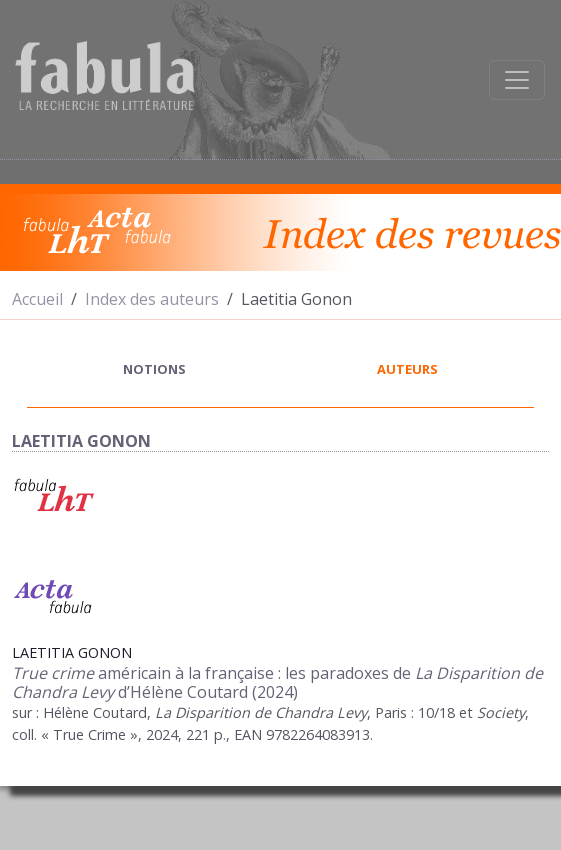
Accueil (37, 299)
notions (154, 369)
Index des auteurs (152, 299)
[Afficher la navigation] (517, 80)
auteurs (407, 369)
